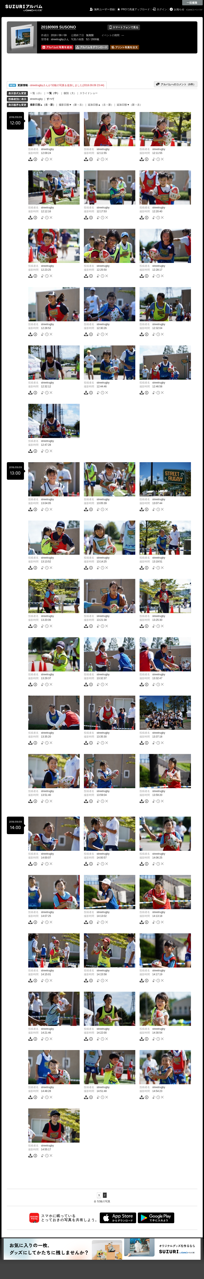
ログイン (162, 9)
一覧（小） (36, 93)
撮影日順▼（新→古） (72, 104)
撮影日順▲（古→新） (43, 104)
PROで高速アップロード (135, 9)
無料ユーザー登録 (104, 9)
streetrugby (36, 98)
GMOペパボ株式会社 (194, 10)
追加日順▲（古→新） (100, 104)
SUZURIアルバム (23, 8)
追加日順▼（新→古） (129, 104)
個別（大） (70, 93)
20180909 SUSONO (58, 27)
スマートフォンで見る (123, 27)
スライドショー (89, 93)
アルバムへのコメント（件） (175, 84)
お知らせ (179, 9)
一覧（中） (53, 93)
